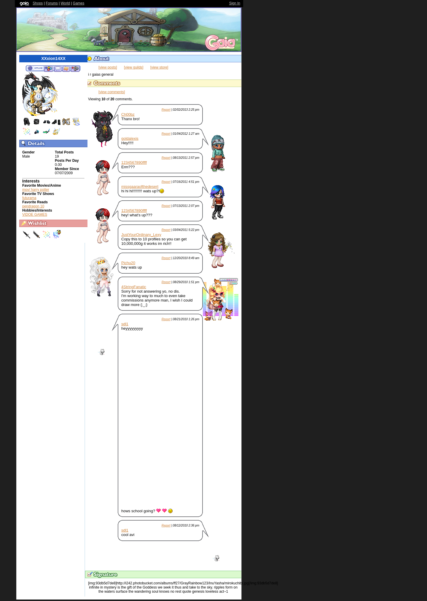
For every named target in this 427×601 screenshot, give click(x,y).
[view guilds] (133, 67)
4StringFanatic (133, 287)
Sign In (234, 3)
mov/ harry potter (35, 190)
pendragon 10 (33, 206)
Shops (38, 3)
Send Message (57, 68)
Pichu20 (128, 263)
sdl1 (124, 324)
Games (79, 3)
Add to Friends (48, 68)
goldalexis (129, 138)
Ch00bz (128, 114)
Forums (52, 3)
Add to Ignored (75, 68)
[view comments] (111, 92)
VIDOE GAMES (34, 215)
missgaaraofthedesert (139, 186)
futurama (29, 198)
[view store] (159, 67)
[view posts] (107, 67)
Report (166, 109)
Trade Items (66, 68)
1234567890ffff (134, 162)
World (65, 3)
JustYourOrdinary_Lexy (141, 234)
